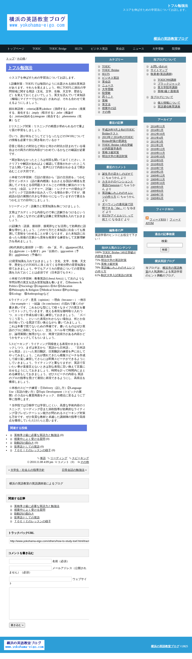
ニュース (107, 85)
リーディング (58, 458)
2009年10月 (158, 183)
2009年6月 (157, 198)
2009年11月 (158, 179)
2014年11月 (158, 126)
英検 (105, 100)
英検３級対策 (110, 152)
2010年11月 (158, 153)
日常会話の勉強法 (73, 469)
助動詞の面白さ (24, 442)
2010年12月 (158, 149)
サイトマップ (159, 70)
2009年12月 (158, 175)
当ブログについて (162, 97)
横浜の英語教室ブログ (171, 39)
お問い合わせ (159, 66)
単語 (43, 458)
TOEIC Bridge (110, 70)
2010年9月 (157, 160)
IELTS (106, 74)
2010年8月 (157, 164)
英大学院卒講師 (167, 87)
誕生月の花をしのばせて (117, 173)
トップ (10, 58)
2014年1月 (157, 130)
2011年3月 (157, 141)
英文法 (106, 104)
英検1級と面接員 (168, 91)
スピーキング (80, 458)
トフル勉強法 (20, 67)
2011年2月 (157, 145)
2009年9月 (157, 187)
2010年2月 (157, 171)
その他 (21, 58)
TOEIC (106, 66)
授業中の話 (109, 108)
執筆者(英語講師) (161, 74)
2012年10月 (158, 133)
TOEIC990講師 (167, 79)
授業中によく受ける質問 (29, 438)
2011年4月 (157, 137)
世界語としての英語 (27, 446)
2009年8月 (157, 190)
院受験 (106, 93)
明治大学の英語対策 (115, 156)
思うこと (107, 96)
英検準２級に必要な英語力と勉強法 (36, 435)
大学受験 (107, 89)
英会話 (106, 81)
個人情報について (169, 102)
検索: (164, 241)
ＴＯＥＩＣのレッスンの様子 (32, 450)
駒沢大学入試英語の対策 (116, 275)
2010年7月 (157, 168)
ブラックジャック (169, 83)
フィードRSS (158, 219)
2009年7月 (157, 194)
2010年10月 (158, 156)
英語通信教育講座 (169, 106)
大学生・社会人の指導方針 (27, 469)
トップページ (15, 48)
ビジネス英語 (110, 77)
